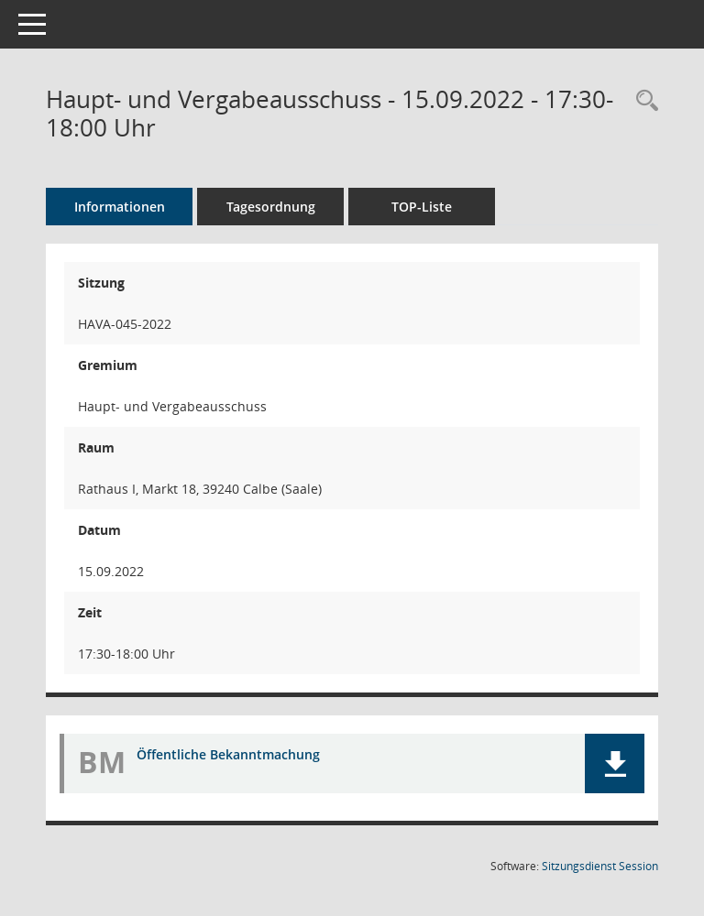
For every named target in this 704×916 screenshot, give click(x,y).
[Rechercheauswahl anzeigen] (642, 101)
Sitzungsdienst (600, 866)
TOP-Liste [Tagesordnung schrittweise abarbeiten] (421, 206)
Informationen (119, 206)
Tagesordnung (270, 206)
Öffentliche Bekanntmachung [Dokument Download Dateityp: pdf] (228, 754)
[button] (614, 763)
